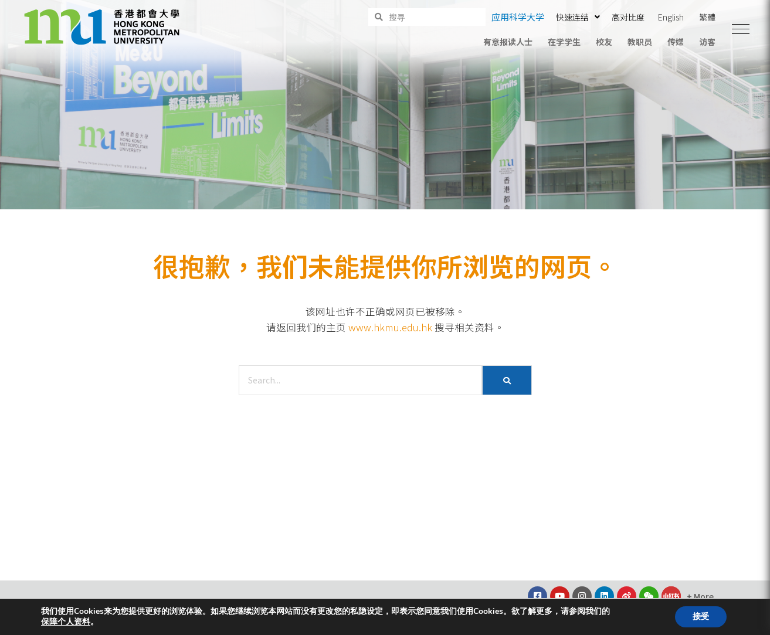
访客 (707, 41)
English (671, 17)
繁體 (707, 17)
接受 (701, 616)
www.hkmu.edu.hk (390, 327)
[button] (740, 29)
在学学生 (564, 41)
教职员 (639, 41)
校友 (604, 41)
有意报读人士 (507, 41)
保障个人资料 (65, 622)
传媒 (675, 41)
